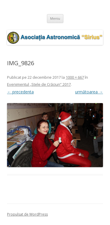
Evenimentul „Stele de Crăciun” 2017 (39, 84)
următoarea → (89, 92)
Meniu (55, 18)
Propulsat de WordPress (27, 214)
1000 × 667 (75, 77)
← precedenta (20, 92)
